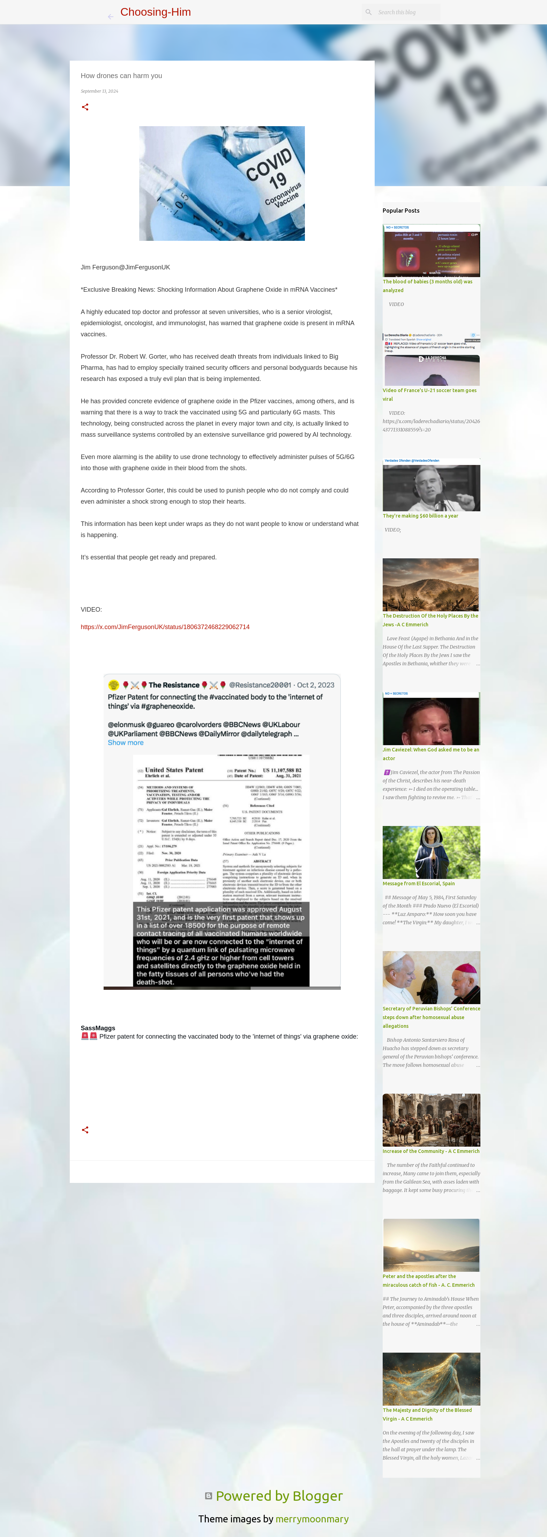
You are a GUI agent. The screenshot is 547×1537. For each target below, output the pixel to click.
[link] (98, 1028)
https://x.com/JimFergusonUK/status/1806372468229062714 (165, 627)
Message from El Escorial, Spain (419, 883)
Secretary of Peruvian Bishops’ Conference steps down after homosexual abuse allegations (431, 1017)
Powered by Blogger (273, 1496)
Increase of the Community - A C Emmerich (431, 1151)
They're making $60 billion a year (420, 516)
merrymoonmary (312, 1518)
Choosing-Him (155, 12)
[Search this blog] (404, 12)
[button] (85, 107)
